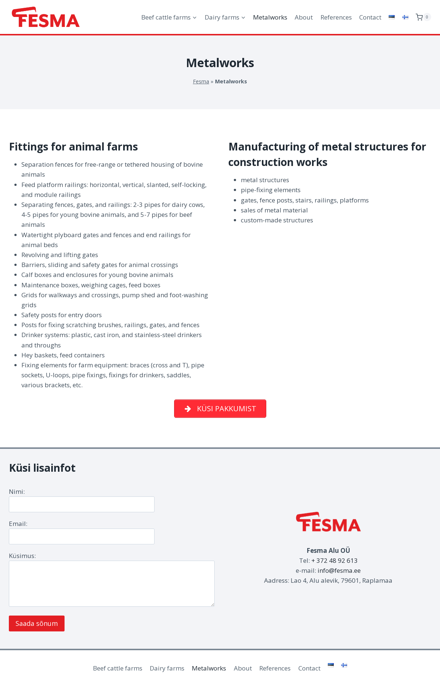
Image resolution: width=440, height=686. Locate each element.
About (304, 17)
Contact (370, 17)
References (336, 17)
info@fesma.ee (339, 570)
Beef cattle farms (117, 668)
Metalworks (270, 17)
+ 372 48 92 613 (334, 560)
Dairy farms (167, 668)
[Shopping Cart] (423, 17)
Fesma (201, 81)
